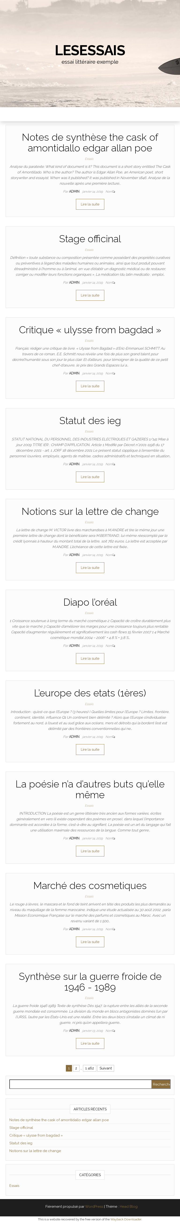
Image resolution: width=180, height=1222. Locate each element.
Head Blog (129, 1206)
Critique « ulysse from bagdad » (90, 330)
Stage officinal (90, 239)
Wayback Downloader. (126, 1219)
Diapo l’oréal (90, 602)
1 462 (89, 1068)
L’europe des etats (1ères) (90, 693)
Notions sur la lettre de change (90, 511)
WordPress (94, 1206)
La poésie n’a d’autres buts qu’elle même (90, 789)
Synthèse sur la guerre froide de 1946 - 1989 (90, 982)
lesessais (90, 50)
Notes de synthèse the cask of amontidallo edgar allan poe (90, 143)
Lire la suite (90, 204)
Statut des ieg (90, 420)
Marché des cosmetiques (90, 885)
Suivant (106, 1068)
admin (74, 191)
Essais (89, 159)
